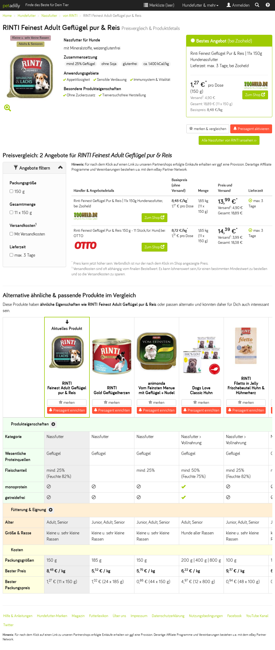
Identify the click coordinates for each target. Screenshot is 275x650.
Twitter (8, 625)
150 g (19, 191)
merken (67, 402)
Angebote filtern (31, 168)
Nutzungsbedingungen (206, 616)
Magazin (78, 616)
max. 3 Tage (24, 255)
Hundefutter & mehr (200, 5)
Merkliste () (159, 5)
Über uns (119, 616)
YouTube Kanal (257, 616)
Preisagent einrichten (67, 410)
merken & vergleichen (207, 129)
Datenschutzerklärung (168, 616)
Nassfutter (49, 16)
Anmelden (238, 5)
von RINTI (70, 16)
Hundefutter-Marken (52, 616)
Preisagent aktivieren (251, 129)
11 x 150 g (23, 212)
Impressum (139, 616)
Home (7, 16)
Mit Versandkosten (29, 234)
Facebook (234, 616)
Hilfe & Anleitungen (17, 616)
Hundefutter (27, 16)
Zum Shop (255, 95)
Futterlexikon (98, 616)
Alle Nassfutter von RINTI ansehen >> (229, 140)
